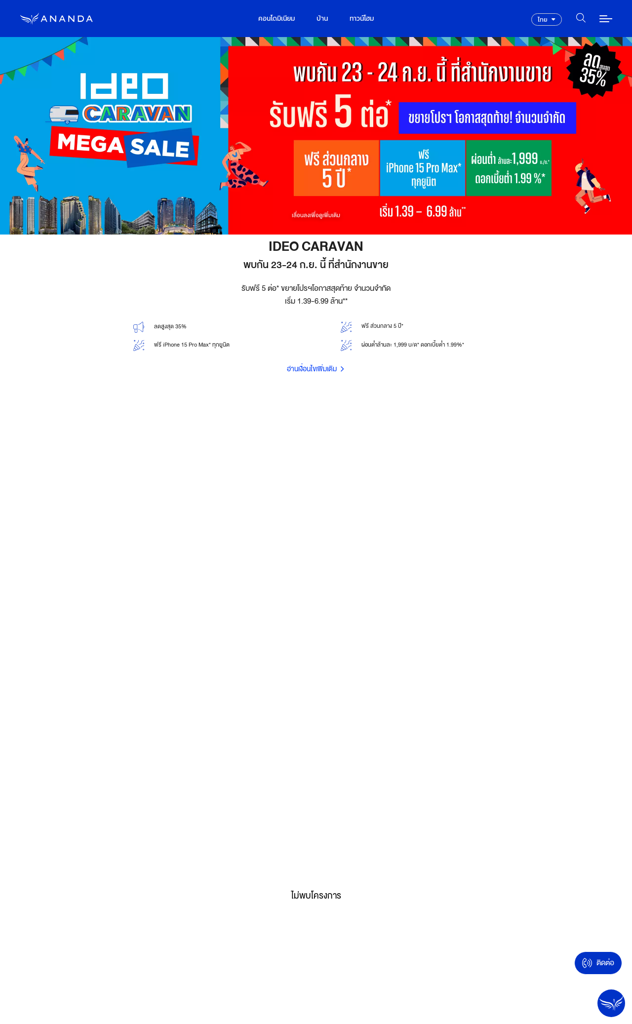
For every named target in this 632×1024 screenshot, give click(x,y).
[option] (316, 136)
